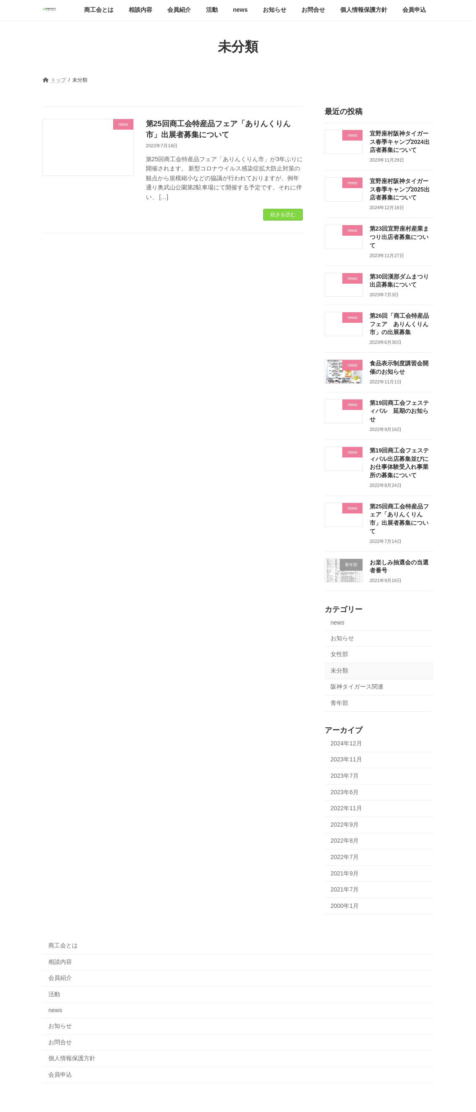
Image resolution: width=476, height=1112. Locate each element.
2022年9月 (345, 824)
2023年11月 (346, 759)
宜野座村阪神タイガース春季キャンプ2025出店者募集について (400, 189)
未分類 (339, 670)
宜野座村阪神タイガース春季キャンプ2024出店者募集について (400, 141)
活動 (54, 994)
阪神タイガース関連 (357, 686)
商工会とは (63, 945)
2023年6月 (345, 791)
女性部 (339, 654)
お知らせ (342, 637)
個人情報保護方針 (71, 1058)
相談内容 (60, 961)
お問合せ (60, 1042)
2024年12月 (346, 743)
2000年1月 (345, 905)
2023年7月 (345, 775)
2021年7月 (345, 889)
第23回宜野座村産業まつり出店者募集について (399, 236)
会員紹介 (60, 977)
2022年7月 (345, 857)
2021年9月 (345, 873)
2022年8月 (345, 840)
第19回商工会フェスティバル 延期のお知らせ (399, 410)
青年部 (339, 703)
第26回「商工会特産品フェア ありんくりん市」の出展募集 (399, 323)
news (337, 622)
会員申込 (60, 1074)
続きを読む (283, 215)
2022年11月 (346, 808)
